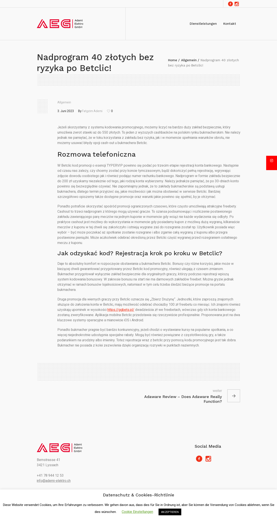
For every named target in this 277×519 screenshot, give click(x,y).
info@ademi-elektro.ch (54, 480)
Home (172, 60)
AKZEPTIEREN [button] (170, 512)
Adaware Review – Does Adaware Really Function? (183, 399)
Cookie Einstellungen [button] (137, 511)
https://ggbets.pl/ (120, 309)
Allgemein (189, 60)
